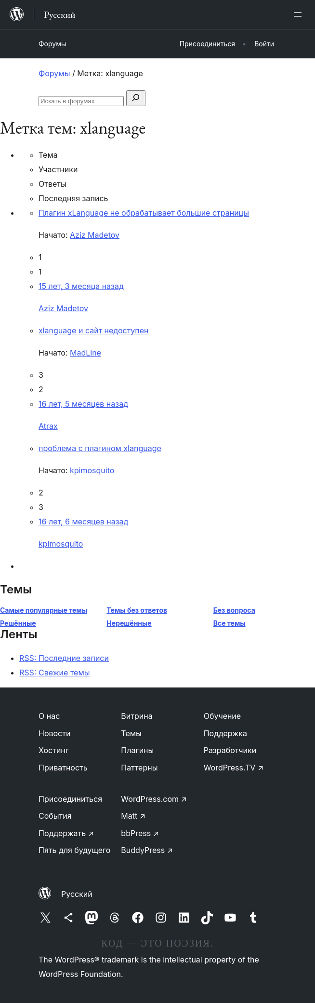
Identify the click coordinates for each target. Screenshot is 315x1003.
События (55, 816)
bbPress (140, 833)
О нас (49, 716)
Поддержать (66, 833)
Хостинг (54, 750)
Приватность (63, 767)
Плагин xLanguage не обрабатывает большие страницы (144, 213)
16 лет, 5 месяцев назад (83, 404)
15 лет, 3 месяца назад (81, 286)
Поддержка (225, 733)
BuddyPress (147, 850)
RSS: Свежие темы (54, 672)
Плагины (137, 750)
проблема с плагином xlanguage (100, 448)
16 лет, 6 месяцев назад (83, 521)
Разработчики (230, 750)
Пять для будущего (74, 850)
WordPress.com (154, 799)
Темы (131, 733)
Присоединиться (70, 799)
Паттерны (139, 767)
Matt (133, 816)
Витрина (136, 716)
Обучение (222, 716)
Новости (54, 733)
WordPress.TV (234, 767)
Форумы (52, 44)
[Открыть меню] (299, 14)
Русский (76, 894)
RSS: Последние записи (64, 658)
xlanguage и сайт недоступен (94, 330)
